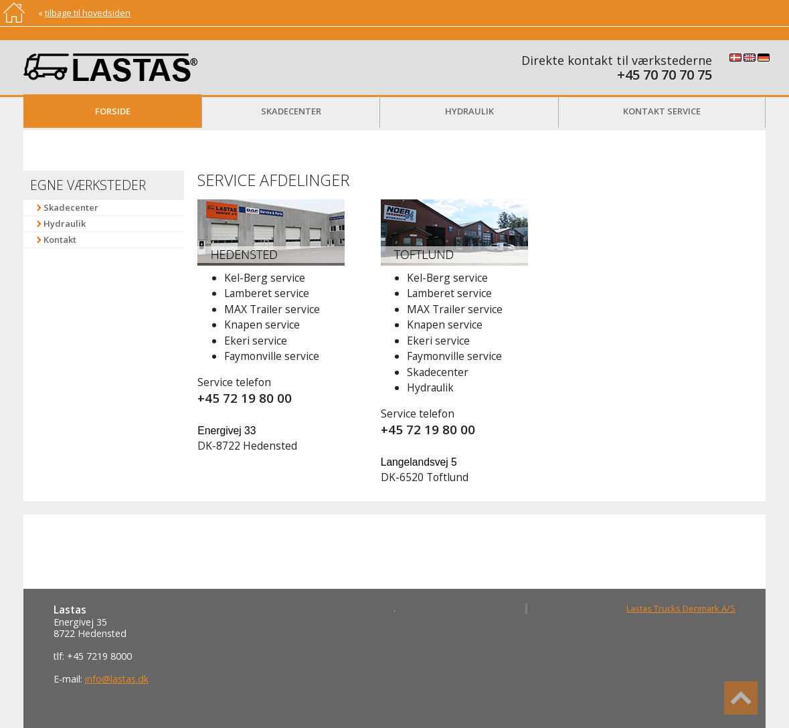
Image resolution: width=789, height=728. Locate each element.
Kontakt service (662, 111)
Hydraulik (469, 111)
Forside (112, 111)
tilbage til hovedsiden (87, 13)
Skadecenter (291, 111)
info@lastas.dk (117, 678)
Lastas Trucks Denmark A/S (680, 608)
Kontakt (59, 240)
